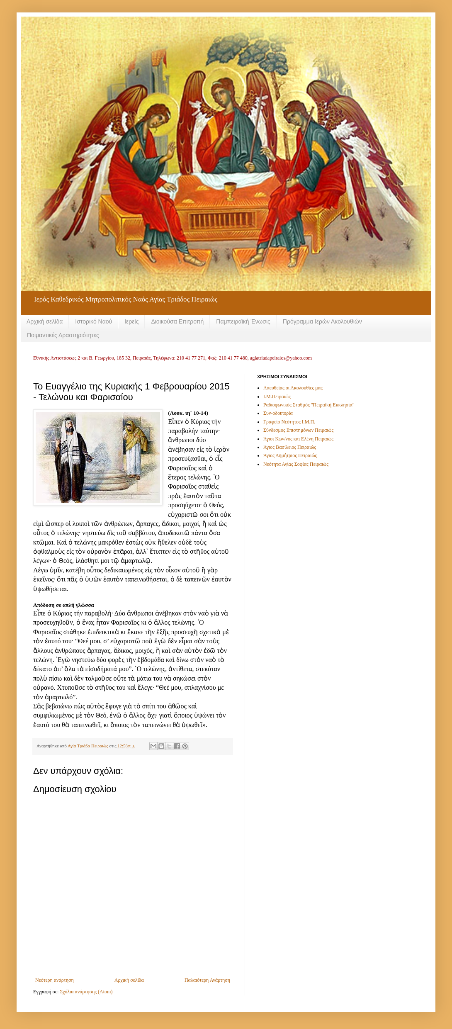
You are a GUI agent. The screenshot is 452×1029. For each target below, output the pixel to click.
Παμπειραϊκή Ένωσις (243, 321)
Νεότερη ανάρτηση (54, 980)
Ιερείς (131, 321)
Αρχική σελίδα (45, 321)
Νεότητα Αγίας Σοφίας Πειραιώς (295, 464)
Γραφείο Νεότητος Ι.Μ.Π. (289, 422)
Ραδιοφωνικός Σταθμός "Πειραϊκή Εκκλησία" (309, 405)
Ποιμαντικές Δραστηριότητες (63, 335)
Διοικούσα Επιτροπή (177, 321)
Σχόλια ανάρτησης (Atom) (86, 992)
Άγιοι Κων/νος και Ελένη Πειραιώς (298, 439)
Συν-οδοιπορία (278, 413)
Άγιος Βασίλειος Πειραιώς (289, 447)
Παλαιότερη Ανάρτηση (207, 980)
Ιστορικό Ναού (93, 321)
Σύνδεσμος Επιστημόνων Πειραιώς (298, 430)
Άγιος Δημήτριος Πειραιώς (290, 455)
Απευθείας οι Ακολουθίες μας (293, 388)
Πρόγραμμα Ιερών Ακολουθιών (322, 321)
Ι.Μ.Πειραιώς (277, 396)
